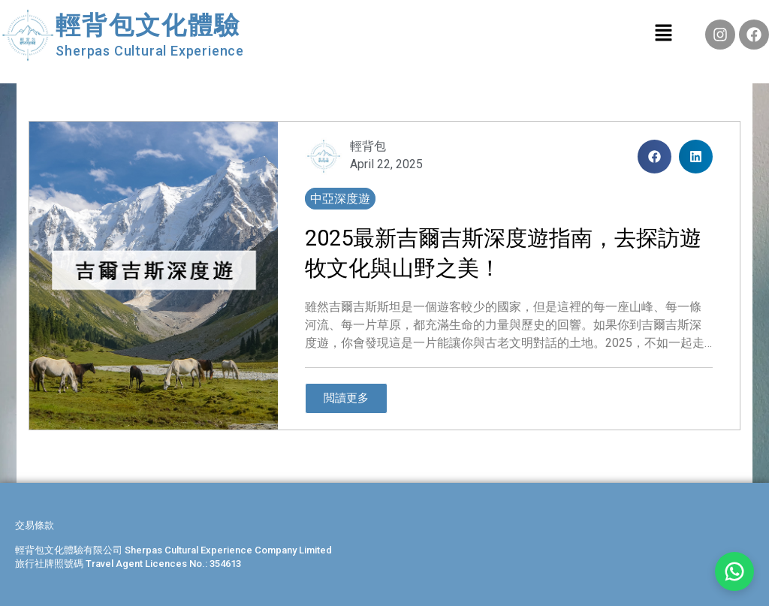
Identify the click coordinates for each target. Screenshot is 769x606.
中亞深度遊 (340, 198)
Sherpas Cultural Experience (150, 51)
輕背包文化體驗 (148, 25)
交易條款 (34, 525)
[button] (654, 156)
